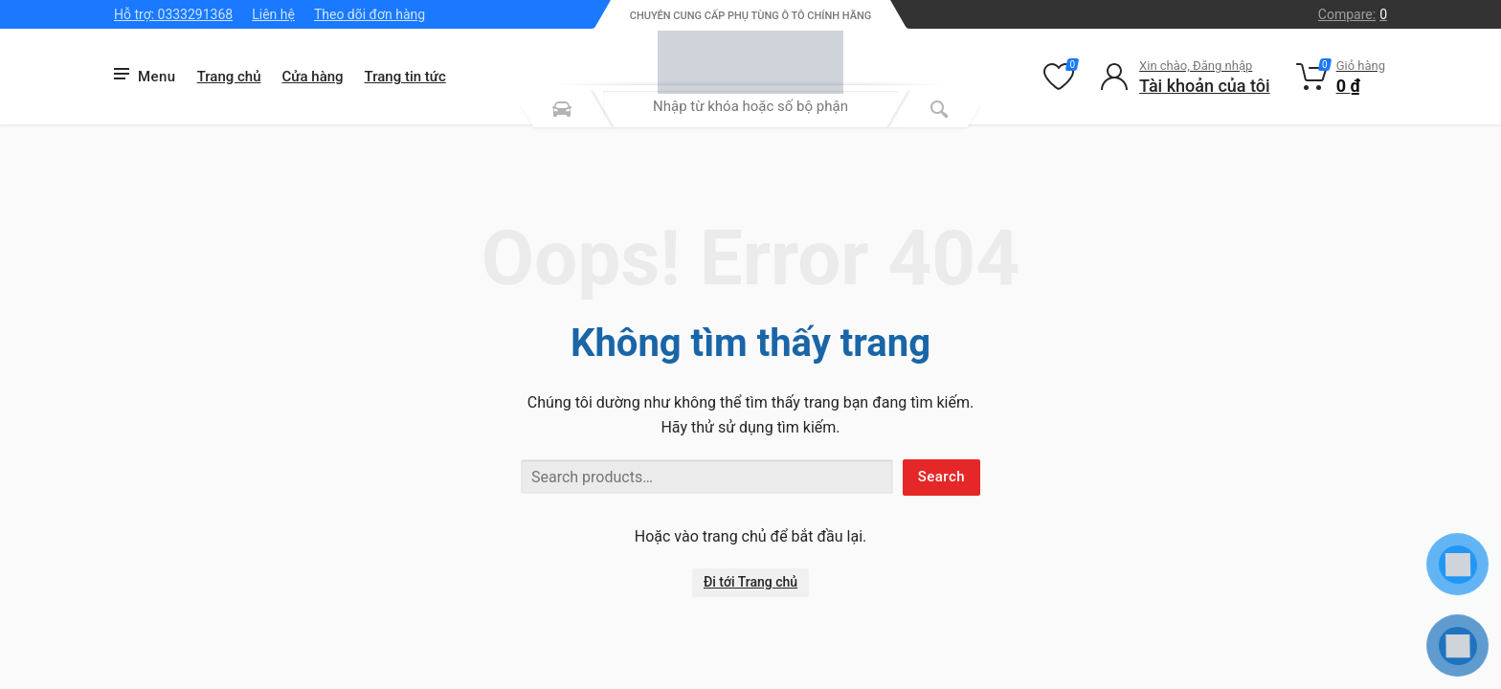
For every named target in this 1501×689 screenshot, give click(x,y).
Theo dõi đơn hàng (369, 14)
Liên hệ (273, 14)
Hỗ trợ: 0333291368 (173, 14)
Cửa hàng (313, 76)
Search (941, 476)
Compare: (1352, 14)
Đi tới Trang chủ (750, 581)
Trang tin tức (405, 76)
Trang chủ (229, 76)
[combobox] (750, 106)
